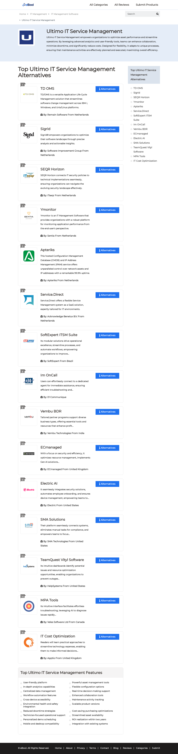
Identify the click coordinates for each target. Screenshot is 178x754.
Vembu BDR (50, 410)
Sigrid (45, 129)
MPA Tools (49, 598)
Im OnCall (48, 374)
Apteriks (47, 249)
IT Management (38, 14)
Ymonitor (48, 209)
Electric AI (48, 482)
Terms (92, 745)
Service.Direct (52, 294)
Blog (115, 745)
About (69, 745)
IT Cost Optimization (57, 634)
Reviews (127, 745)
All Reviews (121, 4)
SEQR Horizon (52, 169)
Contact (104, 745)
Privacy (81, 745)
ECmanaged (51, 446)
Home (22, 14)
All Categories (99, 4)
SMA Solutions (52, 518)
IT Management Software (64, 14)
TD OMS (47, 88)
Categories (142, 745)
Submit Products (147, 4)
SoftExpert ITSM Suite (58, 334)
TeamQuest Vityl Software (62, 558)
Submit (156, 745)
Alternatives (107, 89)
